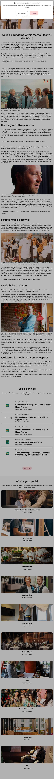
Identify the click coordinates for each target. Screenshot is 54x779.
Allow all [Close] (34, 13)
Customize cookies (27, 16)
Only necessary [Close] (22, 13)
